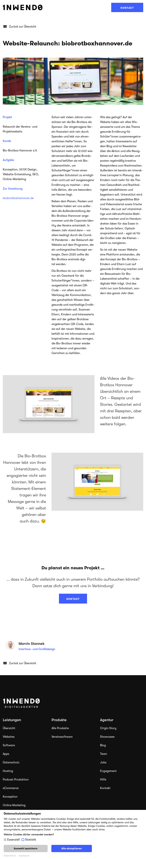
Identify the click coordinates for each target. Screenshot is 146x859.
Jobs (103, 762)
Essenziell (13, 839)
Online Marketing (14, 805)
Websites (9, 736)
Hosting (8, 771)
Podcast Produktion (16, 779)
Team (103, 754)
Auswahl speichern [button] (26, 848)
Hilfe (103, 779)
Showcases (107, 736)
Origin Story (108, 728)
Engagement (108, 771)
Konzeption (10, 796)
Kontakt (127, 7)
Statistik (30, 839)
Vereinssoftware (62, 736)
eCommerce (11, 788)
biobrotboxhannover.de (18, 198)
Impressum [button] (24, 855)
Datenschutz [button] (10, 855)
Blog (103, 745)
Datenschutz (11, 762)
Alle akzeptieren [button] (71, 848)
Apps (6, 754)
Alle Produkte (60, 728)
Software (9, 745)
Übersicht (9, 728)
